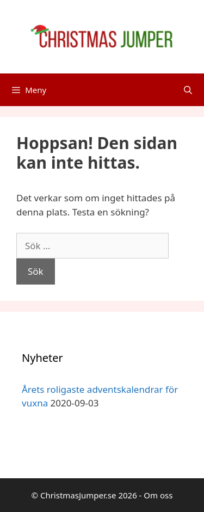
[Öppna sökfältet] (188, 89)
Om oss (158, 495)
